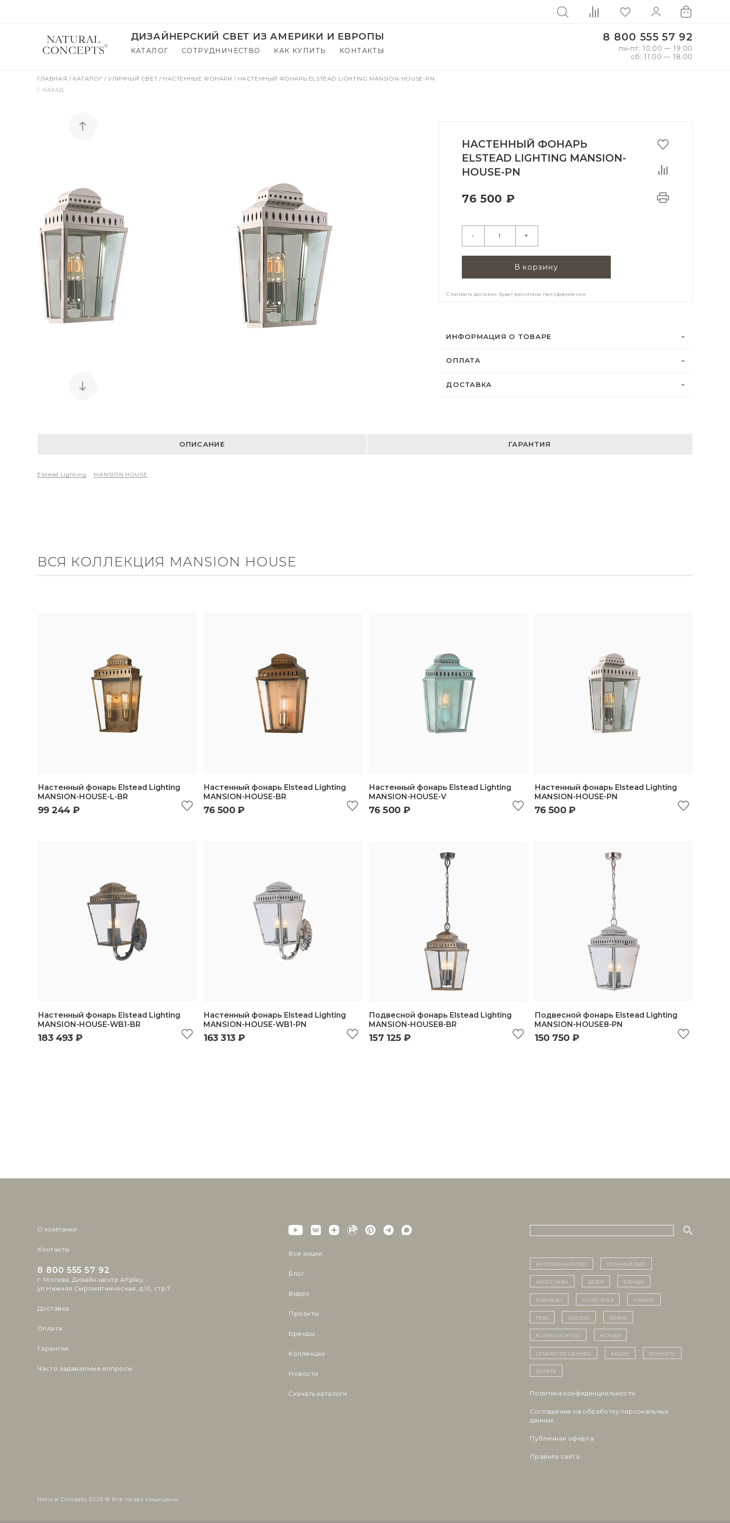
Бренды (301, 1333)
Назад (50, 89)
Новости (303, 1373)
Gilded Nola (598, 1299)
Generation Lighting (564, 1353)
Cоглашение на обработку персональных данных (599, 1415)
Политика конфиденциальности (582, 1393)
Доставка (469, 384)
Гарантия (529, 444)
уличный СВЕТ (626, 1263)
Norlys (618, 1317)
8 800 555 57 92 (648, 37)
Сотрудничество (221, 51)
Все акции (305, 1253)
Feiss (542, 1317)
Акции (620, 1353)
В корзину (536, 266)
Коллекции (306, 1353)
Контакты (362, 51)
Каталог (150, 51)
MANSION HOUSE (120, 474)
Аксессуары (552, 1281)
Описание (202, 444)
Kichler (610, 1335)
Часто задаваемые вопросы (84, 1368)
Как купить (300, 51)
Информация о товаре (498, 336)
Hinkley (644, 1299)
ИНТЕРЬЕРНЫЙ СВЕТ (561, 1263)
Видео (298, 1293)
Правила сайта (555, 1456)
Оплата (463, 360)
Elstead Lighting (61, 474)
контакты (662, 1353)
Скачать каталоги (317, 1393)
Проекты (303, 1313)
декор (596, 1281)
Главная (53, 78)
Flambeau (549, 1299)
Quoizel (579, 1317)
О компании (57, 1229)
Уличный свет (133, 78)
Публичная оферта (562, 1438)
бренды (633, 1281)
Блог (296, 1273)
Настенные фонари (198, 78)
